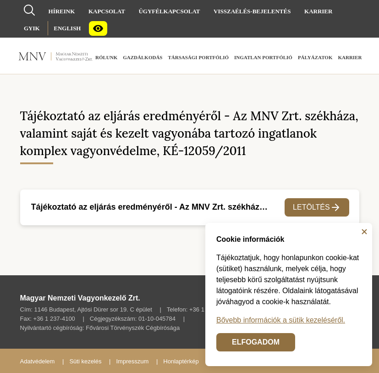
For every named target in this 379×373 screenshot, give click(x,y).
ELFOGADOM (256, 342)
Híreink (62, 11)
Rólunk (106, 57)
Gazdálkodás (142, 57)
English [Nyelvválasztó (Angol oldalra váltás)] (67, 28)
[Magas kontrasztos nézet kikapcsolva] (98, 28)
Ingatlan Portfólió (263, 57)
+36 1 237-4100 (54, 318)
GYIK (32, 28)
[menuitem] (62, 11)
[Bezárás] (364, 231)
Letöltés (317, 207)
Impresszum (132, 361)
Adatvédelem (37, 361)
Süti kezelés (85, 361)
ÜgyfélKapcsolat (169, 11)
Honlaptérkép (180, 361)
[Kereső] (29, 9)
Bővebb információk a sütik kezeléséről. (280, 320)
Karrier (318, 11)
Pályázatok (315, 57)
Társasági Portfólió (198, 57)
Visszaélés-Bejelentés (252, 11)
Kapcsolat (106, 11)
